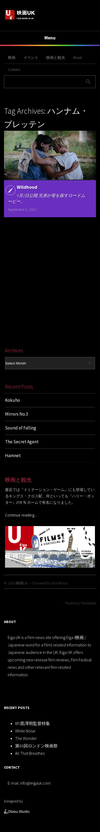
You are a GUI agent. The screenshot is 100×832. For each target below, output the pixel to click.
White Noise (25, 730)
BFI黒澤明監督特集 (32, 723)
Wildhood (27, 187)
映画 (11, 57)
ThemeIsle (88, 603)
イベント (30, 57)
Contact (14, 69)
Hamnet (13, 455)
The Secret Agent (22, 442)
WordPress (60, 583)
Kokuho (12, 400)
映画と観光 (55, 57)
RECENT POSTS (17, 707)
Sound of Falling (20, 428)
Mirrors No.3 (16, 414)
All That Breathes (30, 753)
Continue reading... (21, 515)
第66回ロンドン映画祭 (36, 745)
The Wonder (26, 738)
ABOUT (10, 621)
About (77, 57)
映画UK (22, 583)
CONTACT (12, 767)
